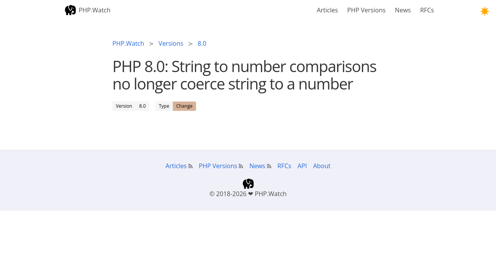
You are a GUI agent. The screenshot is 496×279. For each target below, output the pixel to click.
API (302, 166)
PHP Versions (366, 10)
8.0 (142, 106)
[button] (484, 11)
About (322, 166)
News (403, 10)
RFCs (427, 10)
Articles (327, 10)
